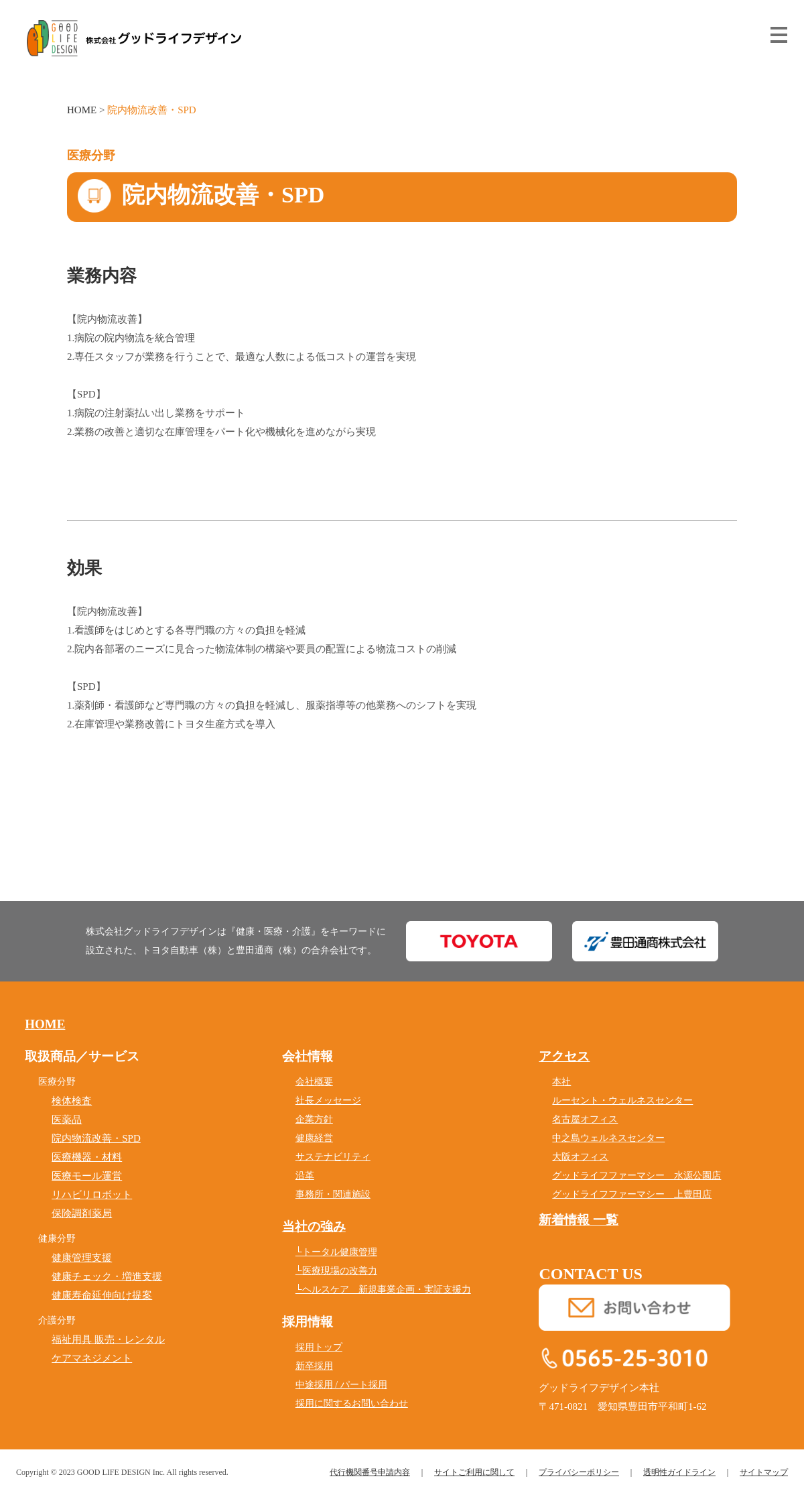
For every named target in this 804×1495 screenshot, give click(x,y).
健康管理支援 (82, 1257)
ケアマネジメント (92, 1358)
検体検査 (72, 1100)
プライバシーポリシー (579, 1472)
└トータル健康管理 (336, 1252)
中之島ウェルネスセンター (608, 1138)
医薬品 (67, 1119)
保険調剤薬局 (82, 1213)
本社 (561, 1082)
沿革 (304, 1176)
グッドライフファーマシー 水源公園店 (636, 1176)
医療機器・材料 (87, 1157)
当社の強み (314, 1226)
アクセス (564, 1056)
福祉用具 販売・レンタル (108, 1339)
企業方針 (314, 1119)
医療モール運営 (87, 1176)
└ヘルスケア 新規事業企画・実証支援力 (383, 1289)
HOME (81, 110)
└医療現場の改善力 (336, 1271)
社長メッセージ (328, 1100)
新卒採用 (314, 1366)
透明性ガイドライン (679, 1472)
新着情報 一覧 (578, 1220)
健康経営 (314, 1138)
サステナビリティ (333, 1157)
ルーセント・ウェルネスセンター (622, 1100)
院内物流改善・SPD (96, 1138)
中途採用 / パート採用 (341, 1385)
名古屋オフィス (585, 1119)
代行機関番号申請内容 (370, 1472)
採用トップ (318, 1347)
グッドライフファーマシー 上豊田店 (632, 1194)
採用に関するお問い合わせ (351, 1403)
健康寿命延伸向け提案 (102, 1295)
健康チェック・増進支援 (107, 1276)
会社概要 (314, 1082)
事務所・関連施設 (333, 1194)
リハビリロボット (92, 1194)
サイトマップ (764, 1472)
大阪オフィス (580, 1157)
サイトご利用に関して (474, 1472)
